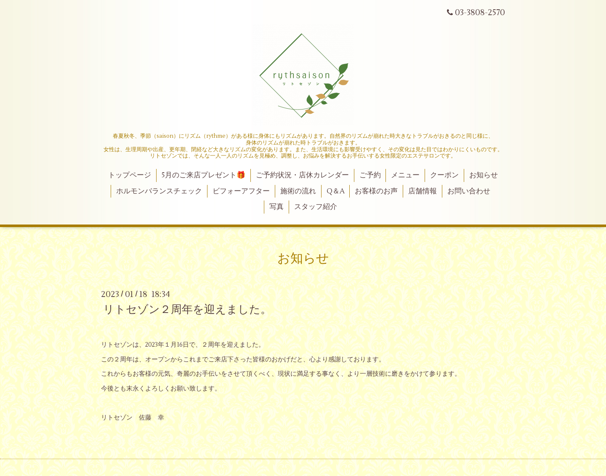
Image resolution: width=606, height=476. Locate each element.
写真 (276, 206)
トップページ (129, 175)
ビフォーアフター (241, 191)
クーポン (444, 175)
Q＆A (336, 191)
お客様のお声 (376, 191)
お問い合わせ (468, 191)
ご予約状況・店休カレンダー (302, 175)
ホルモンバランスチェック (159, 191)
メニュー (405, 175)
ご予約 (370, 175)
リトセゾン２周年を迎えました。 (187, 309)
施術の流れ (298, 191)
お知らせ (483, 175)
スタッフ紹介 (315, 206)
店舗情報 (422, 191)
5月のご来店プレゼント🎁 (203, 175)
